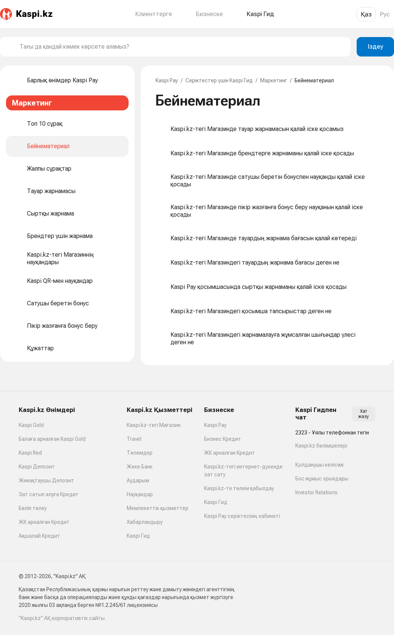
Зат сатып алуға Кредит (49, 494)
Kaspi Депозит (37, 467)
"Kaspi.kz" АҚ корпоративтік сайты (62, 618)
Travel (134, 439)
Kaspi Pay (167, 80)
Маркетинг (273, 80)
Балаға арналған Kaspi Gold (52, 439)
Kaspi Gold (31, 425)
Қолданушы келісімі (319, 465)
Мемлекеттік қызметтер (157, 508)
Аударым (138, 480)
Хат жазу (363, 414)
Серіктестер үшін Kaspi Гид (219, 80)
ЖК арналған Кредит (44, 522)
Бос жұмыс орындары (321, 479)
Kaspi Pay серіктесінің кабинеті (242, 516)
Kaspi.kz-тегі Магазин (154, 425)
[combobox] (182, 47)
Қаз (366, 14)
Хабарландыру (145, 522)
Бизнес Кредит (222, 439)
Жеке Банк (140, 467)
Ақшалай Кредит (39, 536)
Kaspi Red (30, 453)
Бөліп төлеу (33, 508)
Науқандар (140, 494)
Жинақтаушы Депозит (46, 480)
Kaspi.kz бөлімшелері (321, 446)
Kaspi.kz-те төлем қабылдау (239, 488)
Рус (385, 14)
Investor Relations (316, 492)
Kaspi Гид (138, 536)
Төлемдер (140, 453)
